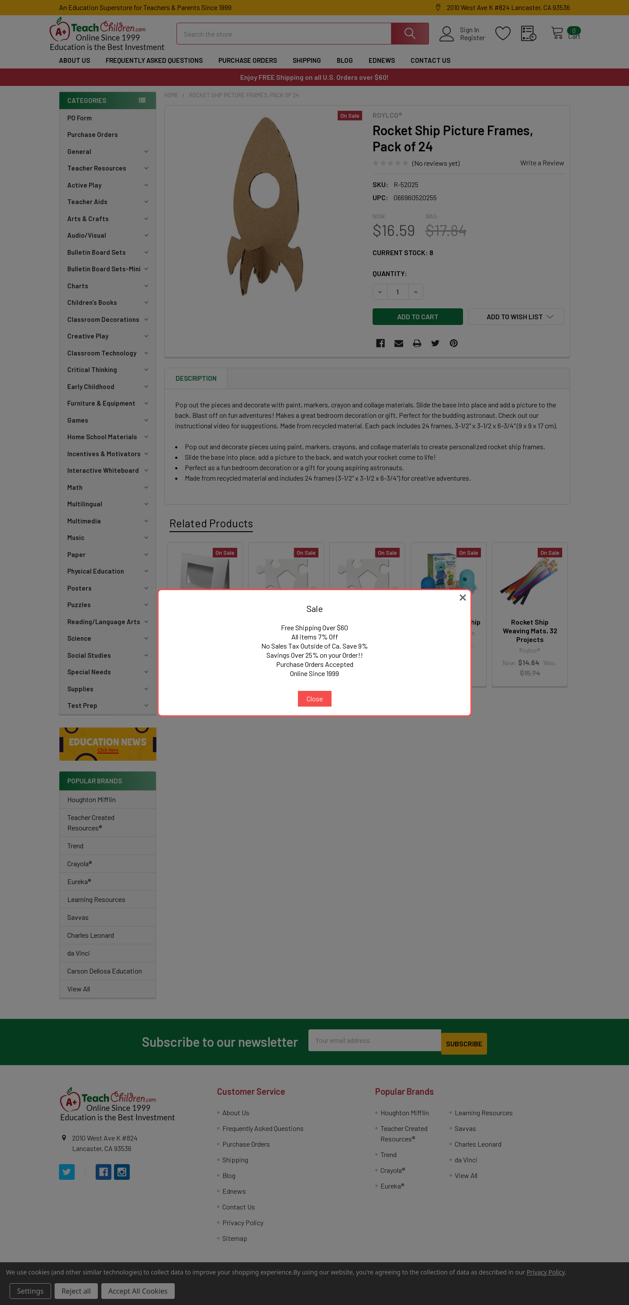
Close (315, 698)
